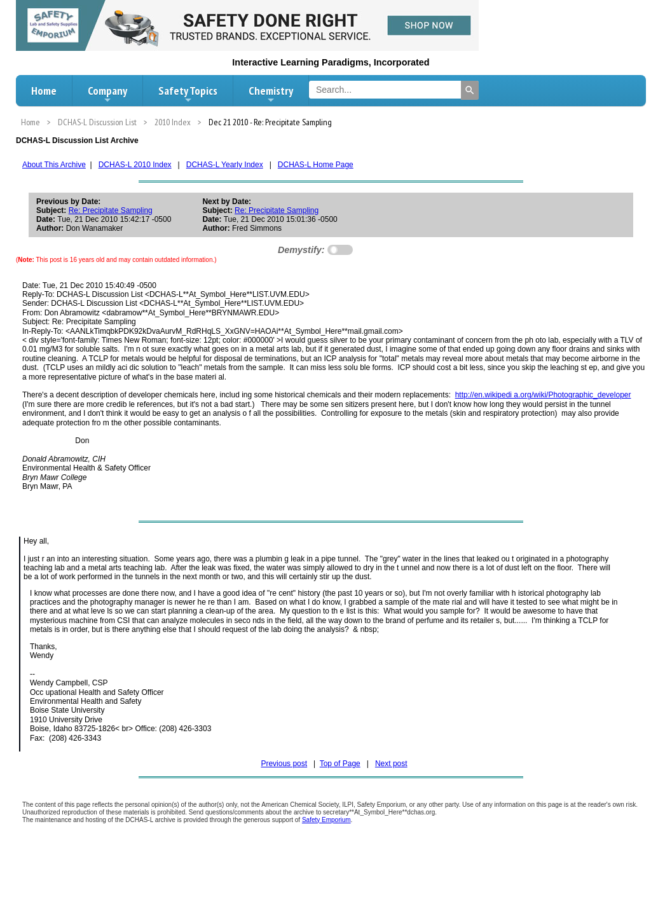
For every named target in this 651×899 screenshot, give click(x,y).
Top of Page (340, 763)
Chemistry (271, 94)
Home (44, 90)
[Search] (470, 90)
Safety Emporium (326, 819)
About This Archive (54, 164)
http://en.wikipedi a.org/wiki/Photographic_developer (543, 394)
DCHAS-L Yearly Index (224, 164)
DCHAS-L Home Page (315, 164)
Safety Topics (187, 94)
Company (107, 94)
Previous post (284, 763)
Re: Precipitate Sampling (111, 210)
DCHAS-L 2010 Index (135, 164)
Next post (391, 763)
